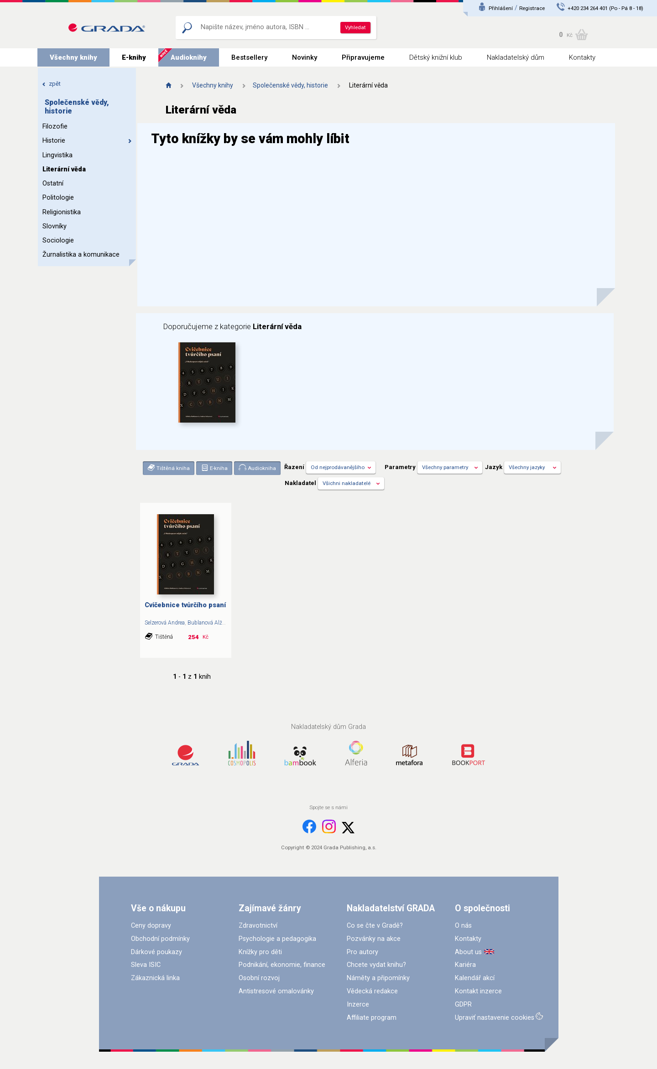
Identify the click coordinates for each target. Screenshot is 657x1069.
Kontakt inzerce (478, 991)
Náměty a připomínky (378, 978)
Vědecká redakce (372, 991)
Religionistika (61, 212)
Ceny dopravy (151, 926)
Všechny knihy (73, 57)
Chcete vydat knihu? (376, 965)
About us (468, 952)
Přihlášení (501, 8)
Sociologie (58, 240)
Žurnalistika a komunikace (81, 254)
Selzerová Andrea (165, 623)
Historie (87, 141)
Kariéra (465, 965)
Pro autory (362, 952)
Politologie (58, 197)
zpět (51, 83)
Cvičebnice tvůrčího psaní (185, 605)
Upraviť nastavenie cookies (494, 1018)
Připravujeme (363, 57)
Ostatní (52, 183)
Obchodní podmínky (160, 939)
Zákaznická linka (155, 978)
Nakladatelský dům (515, 57)
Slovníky (54, 226)
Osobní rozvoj (259, 978)
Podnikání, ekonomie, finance (282, 965)
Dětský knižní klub (435, 57)
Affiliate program (371, 1018)
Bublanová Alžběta (210, 623)
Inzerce (358, 1004)
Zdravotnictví (258, 926)
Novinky (304, 57)
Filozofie (55, 126)
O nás (463, 926)
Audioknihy (189, 57)
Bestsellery (249, 57)
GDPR (463, 1004)
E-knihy (134, 57)
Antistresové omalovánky (276, 991)
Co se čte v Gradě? (375, 926)
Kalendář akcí (475, 978)
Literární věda (64, 169)
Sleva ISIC (146, 965)
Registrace (532, 8)
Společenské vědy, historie (290, 85)
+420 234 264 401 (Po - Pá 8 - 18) (605, 8)
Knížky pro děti (260, 952)
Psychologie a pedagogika (277, 939)
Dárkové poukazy (156, 952)
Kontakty (582, 57)
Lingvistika (57, 155)
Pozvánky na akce (374, 939)
